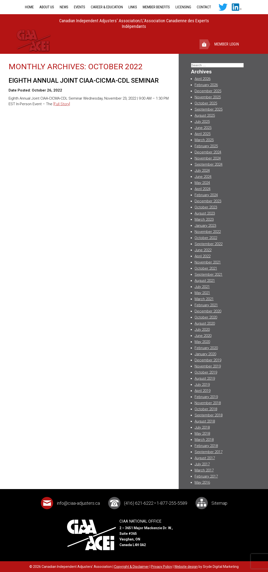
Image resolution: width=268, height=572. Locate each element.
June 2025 (203, 128)
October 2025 (206, 103)
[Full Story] (61, 104)
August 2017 (205, 458)
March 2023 (204, 219)
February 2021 (206, 305)
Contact (204, 7)
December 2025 (208, 91)
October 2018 (206, 409)
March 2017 (204, 470)
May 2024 (202, 183)
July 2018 (202, 427)
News (64, 7)
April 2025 (202, 134)
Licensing (183, 7)
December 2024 (208, 152)
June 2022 (203, 250)
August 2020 (205, 323)
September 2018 (208, 415)
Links (132, 7)
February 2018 (206, 446)
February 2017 (206, 476)
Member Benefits (156, 7)
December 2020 (208, 311)
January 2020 (205, 354)
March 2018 (204, 439)
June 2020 (203, 335)
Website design (186, 567)
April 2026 (202, 79)
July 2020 (202, 329)
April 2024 (202, 189)
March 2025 (204, 140)
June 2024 (203, 176)
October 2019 (206, 372)
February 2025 (206, 146)
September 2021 (208, 274)
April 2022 (202, 256)
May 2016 (202, 482)
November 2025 (208, 97)
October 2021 (206, 268)
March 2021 (204, 299)
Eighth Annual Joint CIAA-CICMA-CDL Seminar (84, 80)
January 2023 (205, 225)
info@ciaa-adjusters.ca (78, 503)
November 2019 (208, 366)
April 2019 (202, 391)
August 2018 (205, 421)
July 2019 (202, 384)
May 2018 (202, 433)
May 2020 (202, 342)
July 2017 (202, 464)
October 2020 (206, 317)
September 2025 (208, 109)
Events (79, 7)
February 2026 (206, 85)
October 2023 (206, 207)
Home (29, 7)
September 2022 (208, 244)
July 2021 (202, 287)
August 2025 (205, 115)
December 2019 (208, 360)
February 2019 (206, 397)
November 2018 (208, 403)
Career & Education (107, 7)
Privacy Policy (161, 567)
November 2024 (208, 158)
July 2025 (202, 121)
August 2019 (205, 378)
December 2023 (208, 201)
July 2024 (202, 170)
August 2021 (205, 280)
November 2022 (208, 231)
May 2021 (202, 293)
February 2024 (206, 195)
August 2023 (205, 213)
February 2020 (206, 348)
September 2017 (208, 452)
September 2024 (208, 164)
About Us (46, 7)
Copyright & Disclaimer (131, 567)
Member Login (226, 44)
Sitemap (219, 503)
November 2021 (208, 262)
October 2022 (206, 238)
